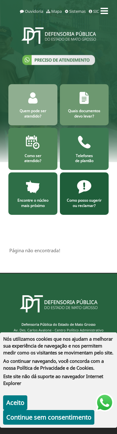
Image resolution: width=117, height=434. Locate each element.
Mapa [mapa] (54, 11)
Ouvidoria (31, 11)
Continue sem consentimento (48, 417)
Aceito (15, 402)
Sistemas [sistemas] (75, 11)
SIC (94, 11)
